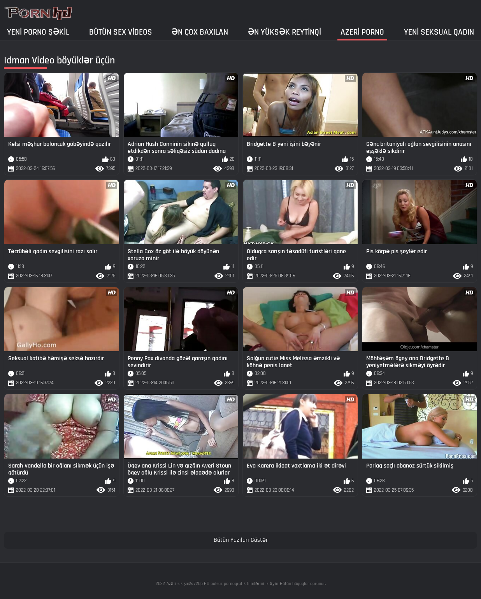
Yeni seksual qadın (439, 32)
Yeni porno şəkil (38, 32)
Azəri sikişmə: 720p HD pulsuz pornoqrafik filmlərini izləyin (222, 584)
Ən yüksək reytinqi (284, 32)
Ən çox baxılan (200, 32)
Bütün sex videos (120, 32)
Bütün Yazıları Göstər (241, 540)
